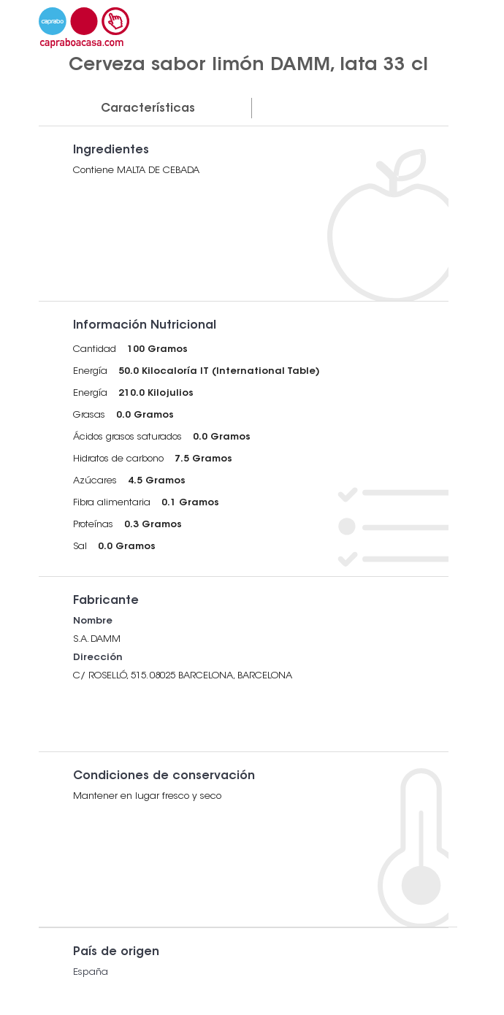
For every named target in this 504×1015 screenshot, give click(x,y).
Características (148, 109)
